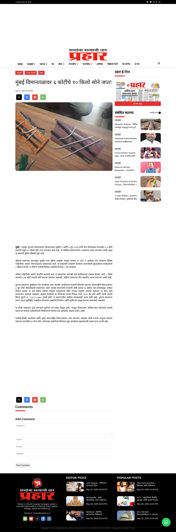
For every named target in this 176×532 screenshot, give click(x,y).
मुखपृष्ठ (20, 64)
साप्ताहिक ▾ (87, 64)
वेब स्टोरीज (126, 64)
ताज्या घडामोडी (30, 73)
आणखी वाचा (155, 113)
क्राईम (41, 73)
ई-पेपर (137, 64)
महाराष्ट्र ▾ (43, 64)
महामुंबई (19, 73)
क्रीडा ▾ (61, 64)
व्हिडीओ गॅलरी (113, 64)
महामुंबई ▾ (31, 64)
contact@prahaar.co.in (41, 513)
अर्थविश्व (99, 64)
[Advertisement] (88, 26)
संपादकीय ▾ (73, 64)
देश (53, 64)
